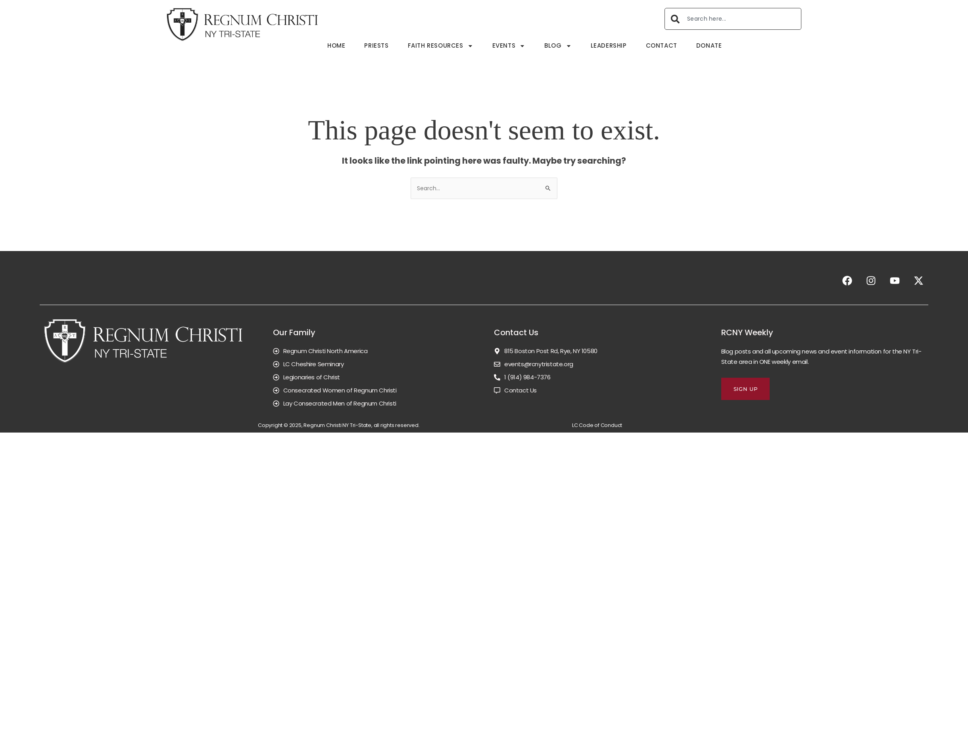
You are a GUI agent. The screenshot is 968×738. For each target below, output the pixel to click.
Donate (709, 45)
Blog (557, 46)
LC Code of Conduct (597, 425)
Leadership (608, 45)
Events (508, 46)
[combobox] (733, 19)
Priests (376, 45)
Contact (661, 45)
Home (336, 45)
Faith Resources (440, 46)
